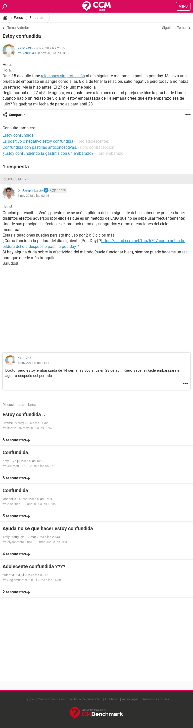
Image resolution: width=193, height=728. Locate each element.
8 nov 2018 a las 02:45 (33, 196)
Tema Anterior (18, 28)
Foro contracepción (97, 147)
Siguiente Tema (174, 28)
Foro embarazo (109, 153)
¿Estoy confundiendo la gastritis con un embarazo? (48, 153)
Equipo (29, 699)
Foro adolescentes (92, 141)
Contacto (111, 699)
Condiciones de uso (52, 699)
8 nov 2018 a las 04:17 (54, 53)
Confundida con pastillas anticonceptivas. (40, 147)
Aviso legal (130, 699)
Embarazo (37, 18)
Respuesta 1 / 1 (16, 179)
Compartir (17, 115)
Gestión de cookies (155, 699)
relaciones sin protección (63, 75)
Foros (18, 18)
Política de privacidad (85, 699)
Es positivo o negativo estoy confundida (38, 141)
